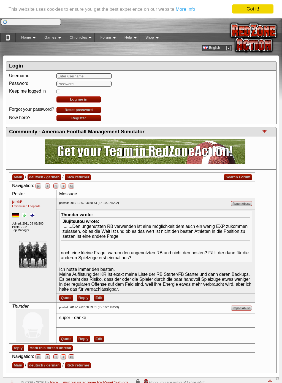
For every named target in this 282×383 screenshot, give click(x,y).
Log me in (78, 99)
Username (19, 75)
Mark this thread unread (50, 348)
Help (128, 38)
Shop (149, 38)
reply (18, 348)
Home (25, 38)
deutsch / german (44, 177)
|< (38, 186)
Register (78, 118)
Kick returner (77, 177)
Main (18, 177)
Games (50, 38)
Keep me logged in (27, 91)
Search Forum (238, 177)
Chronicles (78, 38)
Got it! (252, 9)
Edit (99, 298)
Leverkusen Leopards (26, 206)
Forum (104, 38)
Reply (83, 298)
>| (71, 186)
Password (18, 83)
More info (185, 9)
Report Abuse (241, 203)
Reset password (79, 110)
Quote (66, 298)
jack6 (17, 201)
